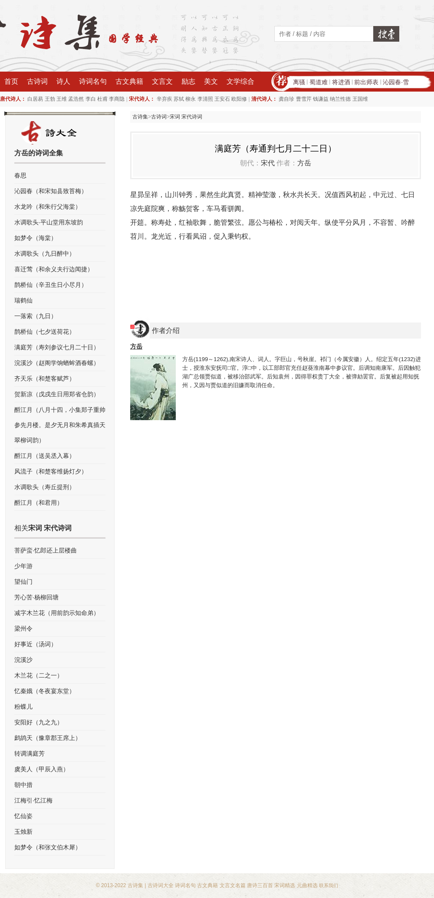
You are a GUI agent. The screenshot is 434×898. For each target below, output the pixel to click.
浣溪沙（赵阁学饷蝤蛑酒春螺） (56, 362)
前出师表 (366, 82)
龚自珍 (286, 99)
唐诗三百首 (260, 885)
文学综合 (240, 81)
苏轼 (179, 99)
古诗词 (37, 81)
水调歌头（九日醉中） (44, 253)
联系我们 (328, 885)
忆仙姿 (23, 815)
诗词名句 (93, 81)
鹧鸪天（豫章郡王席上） (47, 737)
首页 (11, 81)
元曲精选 (307, 885)
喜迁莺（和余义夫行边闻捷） (53, 269)
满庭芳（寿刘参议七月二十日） (56, 347)
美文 (211, 81)
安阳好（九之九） (38, 722)
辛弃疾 (164, 99)
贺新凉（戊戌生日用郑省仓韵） (56, 394)
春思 (20, 175)
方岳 (304, 163)
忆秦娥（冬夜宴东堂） (44, 690)
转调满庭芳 (29, 753)
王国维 (360, 99)
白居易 (35, 99)
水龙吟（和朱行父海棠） (47, 206)
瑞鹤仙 (23, 300)
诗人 (63, 81)
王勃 (50, 99)
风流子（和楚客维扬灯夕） (50, 471)
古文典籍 (129, 81)
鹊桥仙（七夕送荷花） (44, 331)
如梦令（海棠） (35, 237)
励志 (188, 81)
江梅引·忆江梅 (33, 800)
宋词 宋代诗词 (186, 117)
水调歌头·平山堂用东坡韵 (48, 222)
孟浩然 (76, 99)
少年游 (23, 565)
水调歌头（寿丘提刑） (44, 487)
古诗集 (140, 117)
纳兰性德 (340, 99)
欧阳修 (239, 99)
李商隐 (117, 99)
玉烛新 (23, 831)
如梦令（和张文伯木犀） (47, 847)
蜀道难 (318, 82)
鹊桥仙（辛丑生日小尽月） (50, 284)
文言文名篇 (233, 885)
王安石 (222, 99)
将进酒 (341, 82)
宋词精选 (284, 885)
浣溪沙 (23, 659)
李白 (90, 99)
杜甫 (102, 99)
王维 (61, 99)
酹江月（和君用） (38, 502)
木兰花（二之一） (38, 675)
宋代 (268, 163)
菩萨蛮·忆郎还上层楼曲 (45, 550)
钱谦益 (321, 99)
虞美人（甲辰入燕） (41, 769)
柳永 (190, 99)
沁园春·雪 (396, 82)
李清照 (205, 99)
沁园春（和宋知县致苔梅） (50, 190)
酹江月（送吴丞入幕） (44, 455)
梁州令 (23, 628)
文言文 (162, 81)
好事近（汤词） (35, 644)
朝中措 (23, 784)
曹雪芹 (304, 99)
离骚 (299, 82)
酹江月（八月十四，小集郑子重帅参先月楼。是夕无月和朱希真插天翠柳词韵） (59, 425)
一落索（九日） (35, 315)
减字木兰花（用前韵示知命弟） (56, 612)
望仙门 (23, 581)
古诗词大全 (161, 885)
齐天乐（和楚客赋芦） (44, 378)
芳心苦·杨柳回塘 (36, 597)
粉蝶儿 (23, 706)
